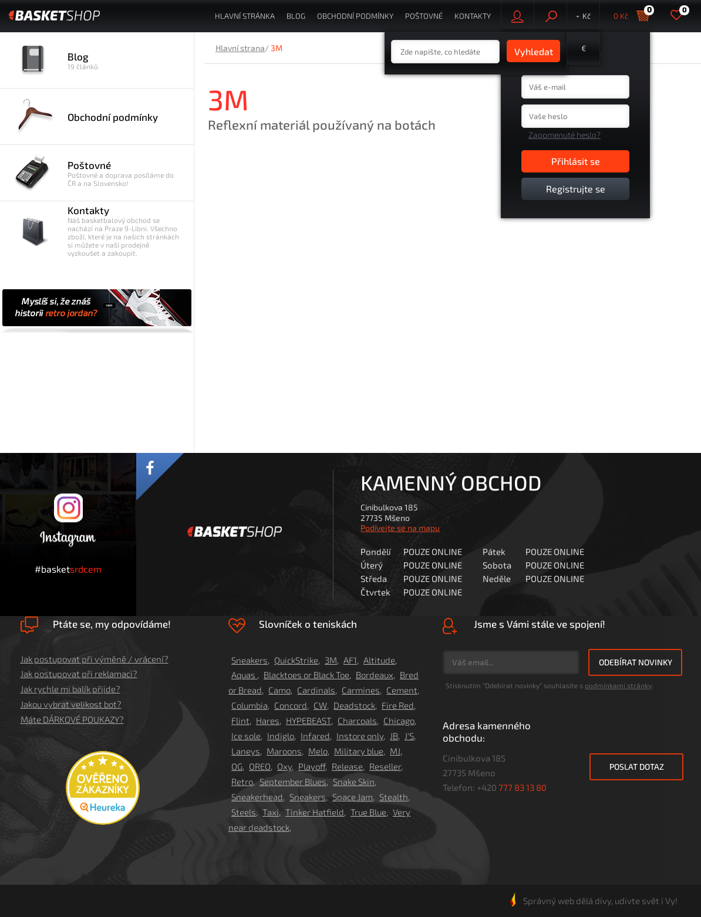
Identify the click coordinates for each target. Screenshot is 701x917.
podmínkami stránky (618, 685)
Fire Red (398, 705)
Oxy (284, 766)
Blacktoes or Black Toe (306, 674)
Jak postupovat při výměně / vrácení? (94, 659)
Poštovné (424, 16)
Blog (296, 16)
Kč (586, 16)
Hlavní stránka (245, 16)
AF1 (350, 660)
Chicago (398, 720)
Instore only (359, 735)
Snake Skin (354, 781)
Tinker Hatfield (314, 812)
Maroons (284, 751)
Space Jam (352, 796)
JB (394, 735)
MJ (395, 751)
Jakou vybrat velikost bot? (71, 704)
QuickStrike (296, 660)
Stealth (393, 796)
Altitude (379, 660)
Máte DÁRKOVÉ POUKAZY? (72, 719)
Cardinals (316, 690)
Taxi (270, 812)
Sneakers (249, 660)
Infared (315, 735)
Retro (242, 781)
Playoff (311, 766)
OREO (260, 766)
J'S (409, 735)
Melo (318, 751)
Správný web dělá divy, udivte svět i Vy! (594, 900)
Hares (267, 720)
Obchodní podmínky (355, 16)
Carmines (361, 690)
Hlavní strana (240, 48)
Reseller (385, 766)
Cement (401, 690)
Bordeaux (374, 674)
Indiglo (280, 735)
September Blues (292, 781)
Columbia (249, 705)
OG (236, 766)
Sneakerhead (257, 796)
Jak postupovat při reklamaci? (79, 673)
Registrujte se (575, 188)
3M (331, 660)
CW (320, 705)
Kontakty (472, 16)
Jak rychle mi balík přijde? (70, 688)
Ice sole (246, 735)
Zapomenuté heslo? (564, 135)
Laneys (245, 751)
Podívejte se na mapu (400, 528)
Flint (240, 720)
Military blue (358, 751)
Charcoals (357, 720)
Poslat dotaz (636, 767)
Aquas (244, 674)
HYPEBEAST (308, 720)
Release (347, 766)
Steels (243, 812)
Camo (279, 690)
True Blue (368, 812)
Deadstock (354, 705)
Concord (290, 705)
